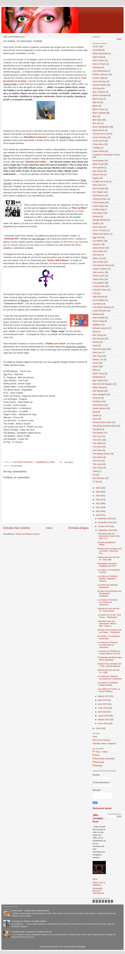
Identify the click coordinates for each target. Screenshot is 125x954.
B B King (96, 88)
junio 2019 (103, 704)
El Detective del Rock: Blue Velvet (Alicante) (110, 658)
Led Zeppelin (98, 283)
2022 (98, 503)
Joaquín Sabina (99, 269)
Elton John (97, 185)
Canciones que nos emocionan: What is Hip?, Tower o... (107, 623)
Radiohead (97, 377)
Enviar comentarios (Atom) (28, 534)
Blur (94, 116)
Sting (95, 412)
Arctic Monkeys (99, 81)
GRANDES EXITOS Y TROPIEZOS (98, 891)
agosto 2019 (104, 696)
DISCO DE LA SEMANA (99, 883)
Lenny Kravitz (99, 286)
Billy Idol (96, 102)
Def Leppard (98, 167)
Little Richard (98, 296)
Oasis (95, 345)
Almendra (97, 67)
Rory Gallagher (99, 394)
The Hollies (98, 443)
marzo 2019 (103, 716)
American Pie (11, 238)
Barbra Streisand (100, 95)
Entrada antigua (79, 527)
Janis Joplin (98, 251)
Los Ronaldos (99, 300)
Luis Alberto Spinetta (102, 307)
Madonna (97, 314)
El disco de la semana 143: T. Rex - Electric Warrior (110, 665)
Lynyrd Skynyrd (99, 310)
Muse (95, 331)
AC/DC (96, 46)
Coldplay (96, 148)
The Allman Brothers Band (104, 426)
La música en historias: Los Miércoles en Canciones (108, 644)
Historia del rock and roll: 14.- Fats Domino (109, 609)
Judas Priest (98, 279)
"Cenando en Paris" (13, 303)
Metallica (96, 324)
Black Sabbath (99, 113)
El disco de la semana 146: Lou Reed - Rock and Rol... (110, 551)
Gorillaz (96, 223)
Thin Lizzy (97, 464)
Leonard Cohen (99, 290)
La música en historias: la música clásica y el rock (109, 652)
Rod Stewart (98, 391)
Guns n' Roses (99, 230)
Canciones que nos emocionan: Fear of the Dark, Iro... (109, 536)
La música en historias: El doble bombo (28, 921)
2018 (98, 728)
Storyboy (98, 765)
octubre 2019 (104, 526)
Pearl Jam (97, 352)
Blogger (81, 946)
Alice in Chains (99, 64)
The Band (97, 429)
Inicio (49, 527)
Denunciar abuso (102, 808)
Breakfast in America (35, 137)
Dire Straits (97, 171)
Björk (95, 106)
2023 (98, 499)
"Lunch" (17, 186)
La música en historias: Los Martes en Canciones (110, 677)
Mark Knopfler (99, 318)
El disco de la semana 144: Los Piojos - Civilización (110, 631)
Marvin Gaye (98, 321)
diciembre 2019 (105, 518)
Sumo (95, 419)
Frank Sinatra (99, 202)
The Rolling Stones (101, 454)
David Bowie (98, 160)
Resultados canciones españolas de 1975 (107, 564)
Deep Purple (98, 164)
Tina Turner (98, 468)
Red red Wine (79, 208)
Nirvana (96, 342)
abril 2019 (102, 712)
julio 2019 (102, 700)
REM (95, 370)
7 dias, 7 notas (15, 11)
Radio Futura (98, 373)
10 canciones (16, 466)
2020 (98, 511)
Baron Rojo (98, 99)
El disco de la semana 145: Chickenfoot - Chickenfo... (110, 593)
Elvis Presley (98, 188)
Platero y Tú (98, 359)
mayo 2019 (103, 708)
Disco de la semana (101, 740)
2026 (98, 488)
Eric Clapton (98, 192)
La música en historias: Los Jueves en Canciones (108, 602)
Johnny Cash (98, 276)
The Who (97, 461)
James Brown (99, 248)
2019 (98, 515)
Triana (95, 471)
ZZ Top (96, 482)
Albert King (97, 57)
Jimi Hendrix (98, 262)
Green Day (97, 227)
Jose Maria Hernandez (104, 758)
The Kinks (97, 447)
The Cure (97, 436)
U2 (94, 474)
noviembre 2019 (105, 522)
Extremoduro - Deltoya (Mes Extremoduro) (30, 910)
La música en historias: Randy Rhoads (108, 683)
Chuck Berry (98, 144)
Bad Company (99, 92)
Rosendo (97, 398)
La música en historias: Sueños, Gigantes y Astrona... (108, 578)
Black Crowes (99, 109)
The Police (97, 450)
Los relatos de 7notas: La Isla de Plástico (109, 690)
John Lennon (98, 272)
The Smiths (98, 457)
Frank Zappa (98, 206)
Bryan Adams (98, 130)
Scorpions (97, 401)
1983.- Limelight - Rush (98, 818)
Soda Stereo (98, 405)
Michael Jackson (100, 328)
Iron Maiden (98, 241)
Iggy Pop (96, 237)
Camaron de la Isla (101, 134)
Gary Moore (98, 213)
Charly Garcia (99, 141)
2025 (98, 492)
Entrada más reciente (16, 527)
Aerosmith (97, 50)
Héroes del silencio (101, 234)
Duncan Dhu (98, 174)
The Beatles (98, 433)
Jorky (96, 755)
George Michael (100, 220)
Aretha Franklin (99, 85)
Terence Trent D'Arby (102, 422)
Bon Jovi (96, 123)
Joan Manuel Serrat (101, 265)
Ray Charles (98, 380)
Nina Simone (98, 338)
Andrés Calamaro (100, 74)
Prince (95, 363)
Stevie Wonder (99, 408)
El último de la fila (100, 181)
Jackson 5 (97, 244)
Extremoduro (98, 195)
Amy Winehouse (100, 71)
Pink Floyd (97, 356)
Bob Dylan (97, 120)
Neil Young (97, 335)
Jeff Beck (97, 255)
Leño (95, 293)
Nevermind (99, 762)
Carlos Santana (99, 137)
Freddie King (98, 209)
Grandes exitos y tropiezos (104, 743)
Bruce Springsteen (101, 127)
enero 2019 (103, 723)
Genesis (96, 216)
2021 (98, 507)
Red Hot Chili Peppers (102, 384)
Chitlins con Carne (55, 343)
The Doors (97, 440)
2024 (98, 496)
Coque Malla (98, 151)
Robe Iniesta (98, 387)
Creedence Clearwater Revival (106, 155)
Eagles (96, 178)
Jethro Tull (97, 258)
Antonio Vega (98, 78)
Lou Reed (97, 304)
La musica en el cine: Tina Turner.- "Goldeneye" (109, 616)
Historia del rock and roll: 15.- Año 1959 (109, 558)
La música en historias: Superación (108, 586)
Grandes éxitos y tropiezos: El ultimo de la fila (31, 932)
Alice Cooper (98, 60)
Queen (96, 366)
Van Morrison (98, 478)
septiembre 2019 (106, 530)
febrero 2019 (104, 719)
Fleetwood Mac (99, 199)
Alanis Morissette (100, 53)
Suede (95, 415)
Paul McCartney (100, 349)
